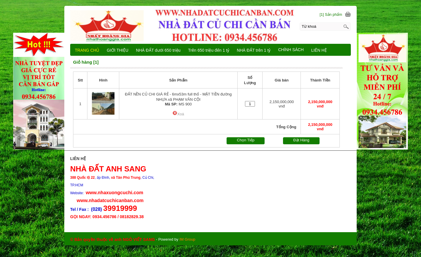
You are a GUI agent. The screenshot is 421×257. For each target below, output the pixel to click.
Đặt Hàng (301, 140)
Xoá (178, 114)
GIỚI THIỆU (117, 50)
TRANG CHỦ (87, 50)
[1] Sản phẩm (331, 14)
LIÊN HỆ (319, 50)
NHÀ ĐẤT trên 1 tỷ (253, 50)
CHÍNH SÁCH (290, 49)
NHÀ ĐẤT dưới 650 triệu (158, 50)
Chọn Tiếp (245, 140)
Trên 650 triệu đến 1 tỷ (208, 50)
